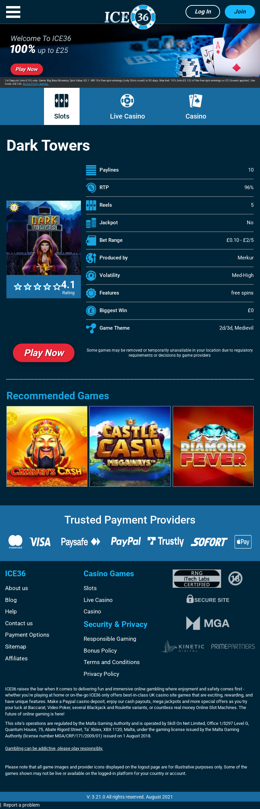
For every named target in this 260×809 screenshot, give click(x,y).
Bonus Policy (100, 650)
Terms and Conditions (112, 662)
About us (16, 588)
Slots (61, 107)
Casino (196, 107)
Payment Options (27, 634)
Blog (11, 600)
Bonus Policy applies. (36, 83)
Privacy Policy (101, 674)
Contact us (19, 623)
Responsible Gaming (110, 638)
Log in (203, 11)
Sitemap (15, 646)
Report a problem (21, 805)
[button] (13, 12)
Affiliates (16, 658)
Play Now (44, 352)
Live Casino (127, 107)
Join (240, 11)
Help (11, 611)
